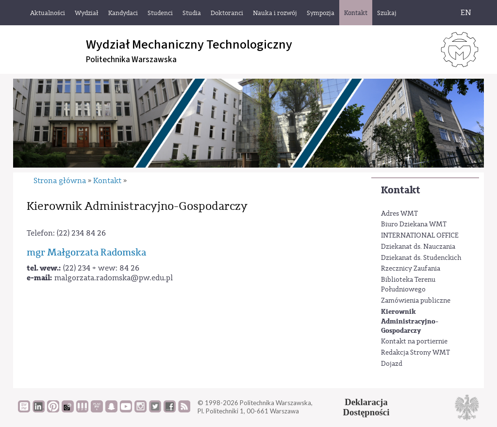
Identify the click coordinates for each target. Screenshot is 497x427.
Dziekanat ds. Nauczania (418, 246)
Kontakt (400, 190)
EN (466, 12)
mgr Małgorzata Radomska (86, 252)
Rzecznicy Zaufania (410, 268)
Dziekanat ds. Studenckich (421, 258)
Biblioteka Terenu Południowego (408, 284)
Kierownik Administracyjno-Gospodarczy (409, 321)
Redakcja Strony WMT (415, 352)
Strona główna (59, 181)
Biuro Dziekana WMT (414, 224)
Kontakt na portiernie (414, 341)
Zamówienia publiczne (415, 300)
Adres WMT (399, 213)
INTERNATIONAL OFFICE (420, 235)
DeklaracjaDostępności (366, 407)
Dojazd (391, 363)
